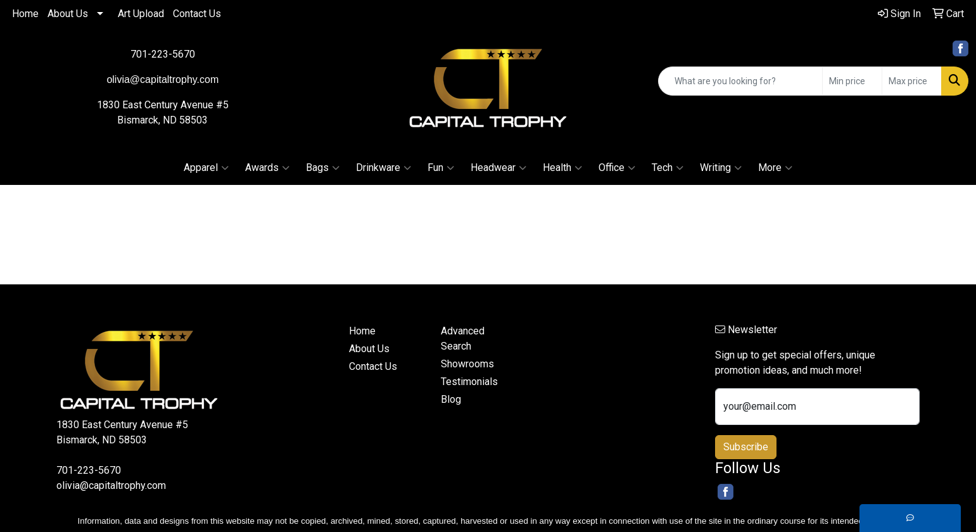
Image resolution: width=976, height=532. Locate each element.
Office (617, 167)
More (775, 167)
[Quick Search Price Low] (852, 81)
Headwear (498, 167)
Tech (667, 167)
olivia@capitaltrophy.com (111, 485)
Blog (451, 399)
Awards (267, 167)
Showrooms (467, 364)
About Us (68, 14)
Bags (322, 167)
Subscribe (745, 447)
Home (25, 14)
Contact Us (197, 14)
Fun (441, 167)
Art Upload (141, 14)
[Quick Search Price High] (912, 81)
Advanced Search (463, 338)
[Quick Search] (740, 81)
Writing (721, 167)
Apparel (206, 167)
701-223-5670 (162, 54)
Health (562, 167)
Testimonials (469, 382)
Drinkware (383, 167)
